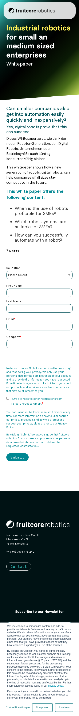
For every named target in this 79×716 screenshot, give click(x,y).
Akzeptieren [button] (42, 707)
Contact (19, 566)
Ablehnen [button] (64, 707)
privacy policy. (55, 685)
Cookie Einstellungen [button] (18, 707)
